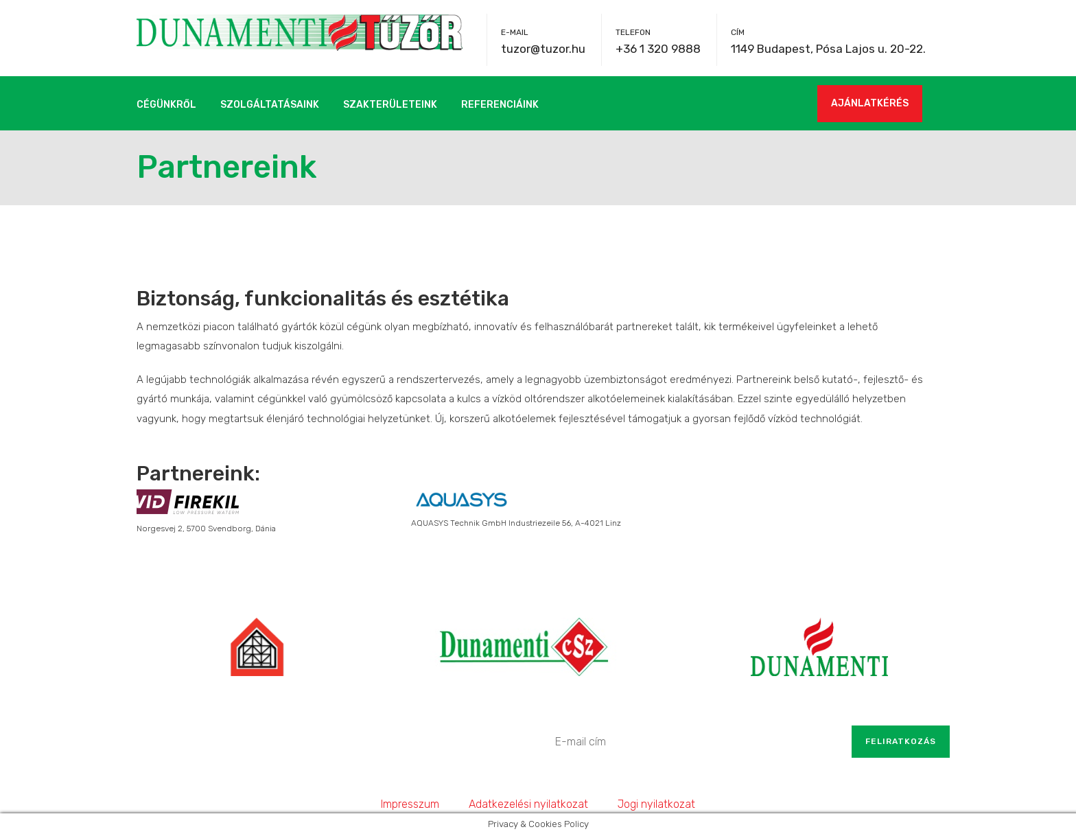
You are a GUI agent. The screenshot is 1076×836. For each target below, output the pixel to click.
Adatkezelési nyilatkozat (528, 804)
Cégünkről (166, 105)
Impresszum (410, 804)
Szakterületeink (390, 105)
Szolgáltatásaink (269, 105)
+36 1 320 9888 (658, 49)
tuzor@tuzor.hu (543, 49)
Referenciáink (500, 105)
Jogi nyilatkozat (656, 804)
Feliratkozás (900, 741)
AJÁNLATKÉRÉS (870, 103)
